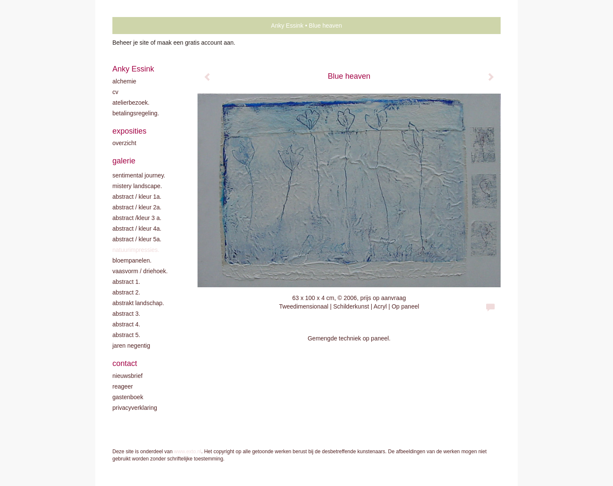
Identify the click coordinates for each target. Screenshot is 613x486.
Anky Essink (287, 25)
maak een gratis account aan (195, 42)
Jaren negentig (131, 345)
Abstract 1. (126, 281)
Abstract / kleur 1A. (136, 196)
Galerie (123, 161)
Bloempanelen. (132, 260)
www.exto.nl (187, 452)
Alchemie (124, 81)
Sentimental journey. (138, 175)
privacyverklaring (134, 407)
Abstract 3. (126, 313)
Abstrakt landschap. (138, 303)
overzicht (124, 143)
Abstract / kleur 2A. (136, 207)
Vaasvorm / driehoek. (140, 271)
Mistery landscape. (137, 186)
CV (115, 92)
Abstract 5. (126, 335)
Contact (124, 363)
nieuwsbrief (127, 375)
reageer (122, 386)
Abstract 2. (126, 292)
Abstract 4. (126, 324)
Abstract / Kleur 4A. (136, 228)
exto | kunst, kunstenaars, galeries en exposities (136, 25)
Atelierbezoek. (130, 102)
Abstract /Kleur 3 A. (136, 217)
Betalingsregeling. (135, 113)
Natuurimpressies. (136, 249)
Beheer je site (130, 42)
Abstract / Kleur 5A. (136, 239)
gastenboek (127, 397)
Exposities (129, 131)
